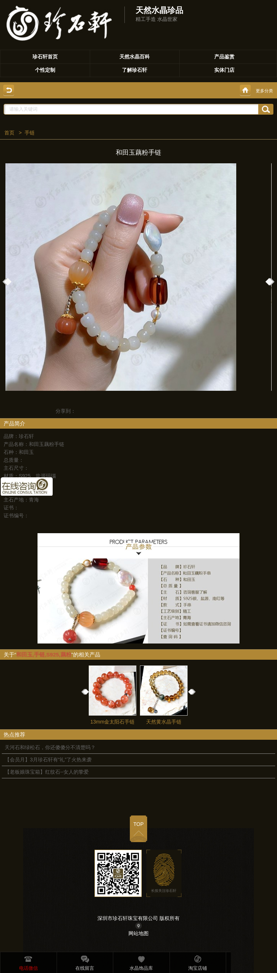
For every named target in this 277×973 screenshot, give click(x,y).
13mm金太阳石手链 (113, 695)
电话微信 (28, 962)
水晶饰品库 (141, 962)
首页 (9, 133)
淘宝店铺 (197, 962)
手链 (30, 133)
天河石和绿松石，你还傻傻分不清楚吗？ (50, 747)
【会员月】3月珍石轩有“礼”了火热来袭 (48, 759)
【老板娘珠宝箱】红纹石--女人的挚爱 (47, 772)
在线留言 (84, 962)
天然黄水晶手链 (164, 695)
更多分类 (264, 90)
